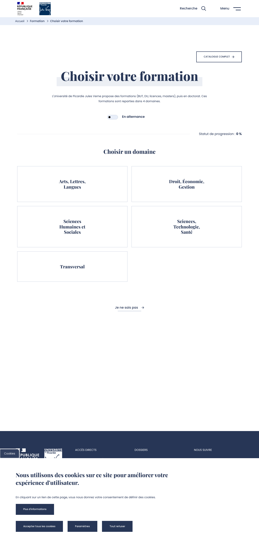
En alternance (133, 116)
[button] (193, 8)
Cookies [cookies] (9, 453)
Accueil (20, 21)
